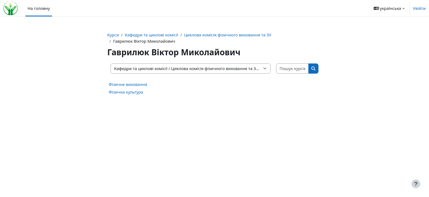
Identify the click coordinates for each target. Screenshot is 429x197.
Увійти (419, 8)
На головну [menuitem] (39, 8)
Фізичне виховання (128, 84)
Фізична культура (126, 92)
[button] (389, 8)
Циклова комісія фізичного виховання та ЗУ (227, 34)
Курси (113, 34)
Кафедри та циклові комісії (151, 34)
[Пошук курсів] (292, 68)
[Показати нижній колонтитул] (415, 183)
